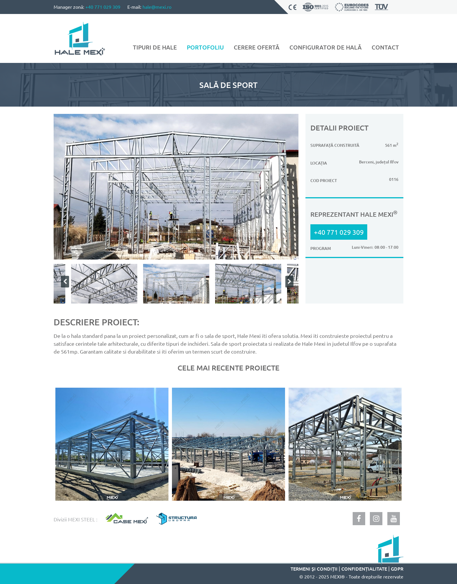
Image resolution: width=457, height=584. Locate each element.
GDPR (397, 568)
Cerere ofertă (257, 47)
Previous (64, 282)
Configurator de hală (325, 47)
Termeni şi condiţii (314, 568)
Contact (385, 47)
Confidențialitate (364, 568)
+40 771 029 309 (102, 7)
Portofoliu (205, 47)
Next (288, 282)
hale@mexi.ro (157, 7)
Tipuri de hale (155, 47)
